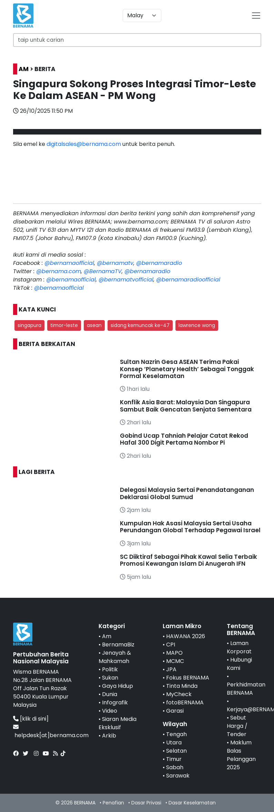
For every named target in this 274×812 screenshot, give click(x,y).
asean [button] (94, 325)
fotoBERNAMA (185, 702)
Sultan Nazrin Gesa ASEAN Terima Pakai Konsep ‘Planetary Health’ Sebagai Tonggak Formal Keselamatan (187, 369)
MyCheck (179, 694)
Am (106, 636)
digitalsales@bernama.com (84, 144)
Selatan (176, 751)
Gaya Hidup (117, 686)
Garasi (175, 711)
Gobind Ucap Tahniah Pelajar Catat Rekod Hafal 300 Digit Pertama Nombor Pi (184, 439)
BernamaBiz (118, 644)
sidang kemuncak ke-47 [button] (140, 325)
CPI (170, 644)
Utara (174, 742)
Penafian (113, 802)
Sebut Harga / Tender (237, 726)
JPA (171, 669)
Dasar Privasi (146, 802)
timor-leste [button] (64, 325)
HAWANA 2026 (185, 636)
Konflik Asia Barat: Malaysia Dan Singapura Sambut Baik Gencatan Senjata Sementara (186, 405)
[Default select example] (142, 15)
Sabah (174, 767)
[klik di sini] (34, 719)
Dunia (109, 694)
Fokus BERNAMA (187, 678)
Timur (174, 759)
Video (109, 711)
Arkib (109, 736)
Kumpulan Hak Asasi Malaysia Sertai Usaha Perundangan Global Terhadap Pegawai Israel (190, 526)
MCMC (175, 661)
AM (24, 69)
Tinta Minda (181, 686)
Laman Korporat (239, 647)
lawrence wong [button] (197, 325)
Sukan (110, 678)
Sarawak (178, 776)
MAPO (174, 653)
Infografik (115, 702)
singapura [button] (29, 325)
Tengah (176, 734)
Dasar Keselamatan (192, 802)
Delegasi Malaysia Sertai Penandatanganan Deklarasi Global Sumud (187, 493)
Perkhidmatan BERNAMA (246, 689)
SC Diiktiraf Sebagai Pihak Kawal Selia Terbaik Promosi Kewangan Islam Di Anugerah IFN (188, 560)
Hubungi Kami (239, 664)
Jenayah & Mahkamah (115, 657)
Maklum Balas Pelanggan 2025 (241, 755)
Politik (110, 669)
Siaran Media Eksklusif (117, 723)
